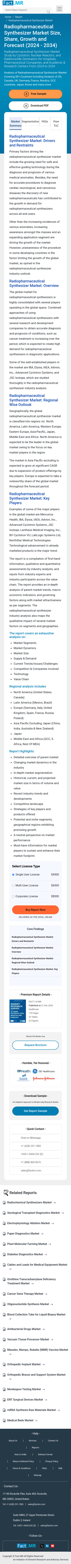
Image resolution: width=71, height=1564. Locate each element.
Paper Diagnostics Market (25, 1233)
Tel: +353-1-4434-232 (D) (24, 1525)
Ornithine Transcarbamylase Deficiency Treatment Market (31, 1281)
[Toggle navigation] (59, 8)
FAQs (45, 121)
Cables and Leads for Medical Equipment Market (37, 1267)
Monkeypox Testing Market (26, 1389)
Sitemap (37, 1475)
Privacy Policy (51, 1461)
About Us (13, 1440)
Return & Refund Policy (23, 1461)
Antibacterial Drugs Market (26, 1329)
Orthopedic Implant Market (26, 1364)
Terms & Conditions (21, 1468)
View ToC (56, 123)
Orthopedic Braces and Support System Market (36, 1376)
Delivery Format (45, 1454)
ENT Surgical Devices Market (27, 1399)
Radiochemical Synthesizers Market (31, 1202)
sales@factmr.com (36, 1504)
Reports (35, 1447)
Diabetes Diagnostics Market (27, 1254)
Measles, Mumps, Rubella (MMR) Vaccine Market (37, 1352)
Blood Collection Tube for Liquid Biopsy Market (36, 1316)
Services (32, 1440)
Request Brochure (36, 1045)
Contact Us (53, 1440)
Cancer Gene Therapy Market (27, 1293)
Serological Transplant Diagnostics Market (35, 1212)
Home (8, 17)
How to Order (20, 1454)
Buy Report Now (35, 909)
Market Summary (15, 123)
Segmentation (30, 121)
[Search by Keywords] (27, 10)
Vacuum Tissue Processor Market (30, 1339)
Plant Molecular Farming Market (29, 1244)
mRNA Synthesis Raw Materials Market (33, 1410)
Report (18, 17)
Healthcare (34, 1009)
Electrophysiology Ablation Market (30, 1223)
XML (60, 1468)
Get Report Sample (35, 1111)
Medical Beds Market (22, 1420)
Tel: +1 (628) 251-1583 (13, 1504)
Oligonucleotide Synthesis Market (30, 1304)
